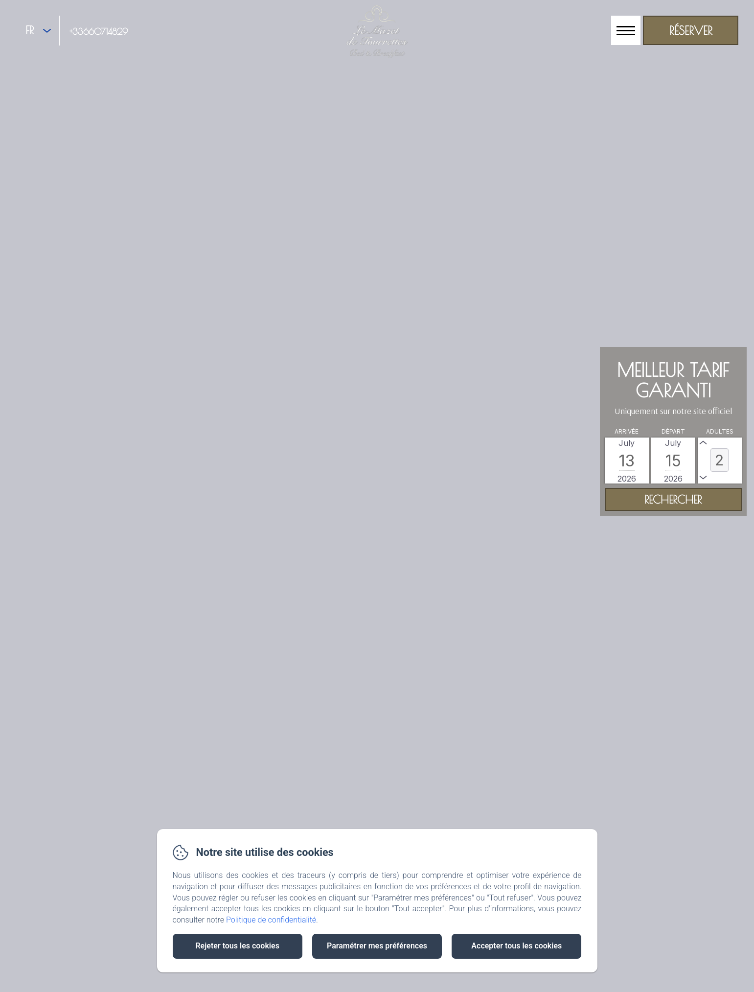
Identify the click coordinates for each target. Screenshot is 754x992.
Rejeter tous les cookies (237, 945)
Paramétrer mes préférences (377, 945)
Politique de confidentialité (271, 919)
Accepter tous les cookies (516, 945)
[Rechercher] (673, 499)
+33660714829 (98, 31)
